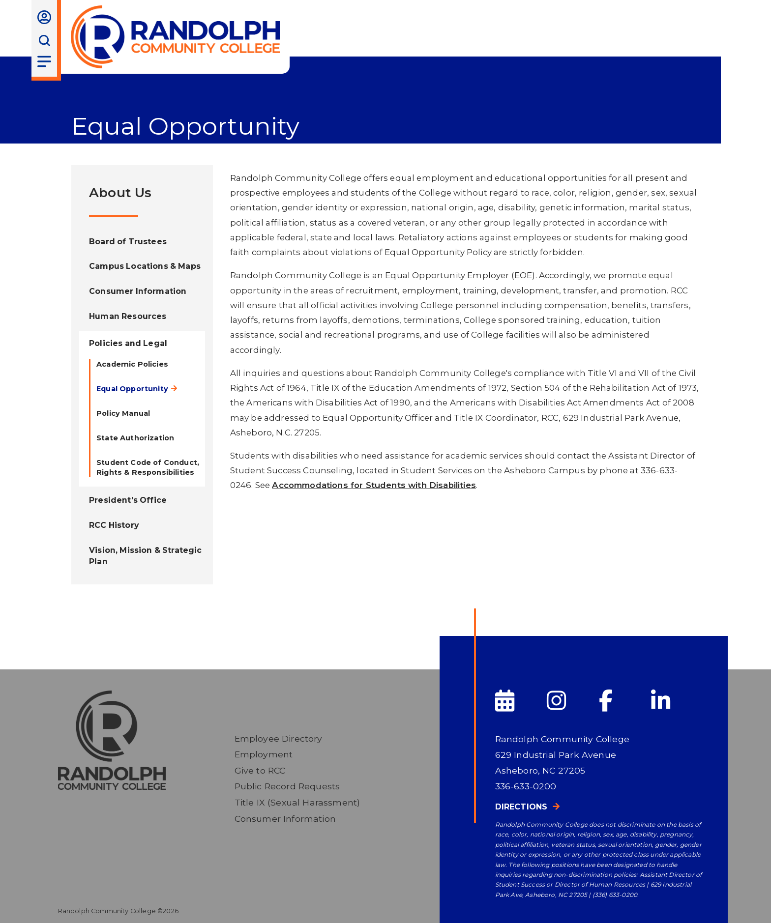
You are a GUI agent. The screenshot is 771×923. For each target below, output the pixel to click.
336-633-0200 (526, 786)
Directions (521, 806)
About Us (120, 192)
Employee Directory (279, 738)
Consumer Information (285, 818)
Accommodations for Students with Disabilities (374, 485)
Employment (264, 754)
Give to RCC (260, 770)
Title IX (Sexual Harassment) (297, 802)
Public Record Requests (287, 786)
